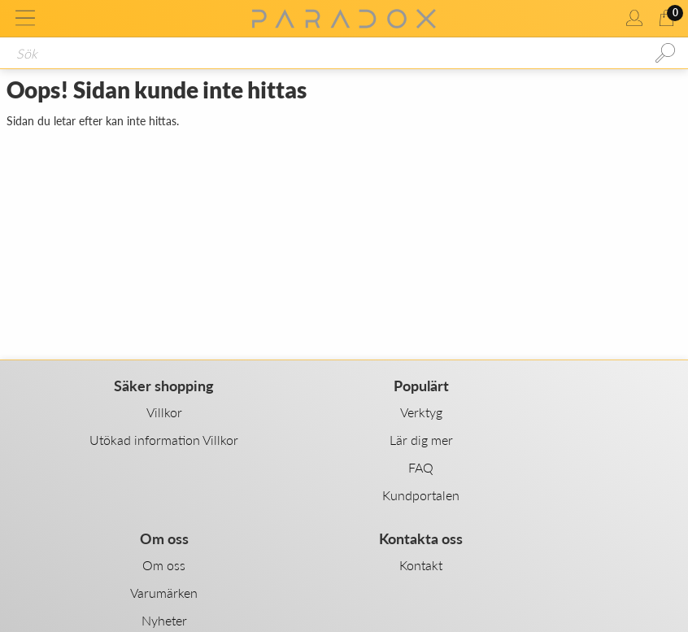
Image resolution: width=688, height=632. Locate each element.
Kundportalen (420, 495)
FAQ (420, 467)
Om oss (163, 565)
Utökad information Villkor (163, 439)
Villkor (164, 412)
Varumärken (164, 592)
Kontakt (420, 565)
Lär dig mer (421, 439)
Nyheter (164, 620)
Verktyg (421, 412)
